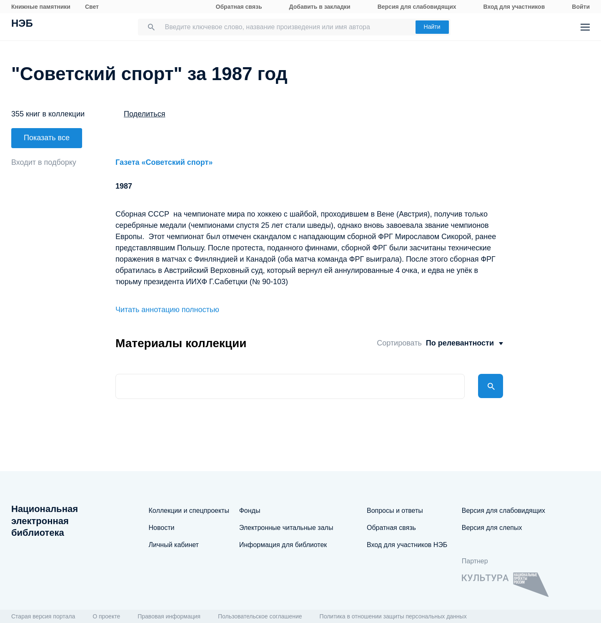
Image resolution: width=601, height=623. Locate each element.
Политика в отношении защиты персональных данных (393, 616)
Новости (162, 527)
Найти (432, 26)
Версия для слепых (492, 527)
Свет (92, 6)
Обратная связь (239, 6)
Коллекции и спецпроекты (189, 510)
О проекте (106, 616)
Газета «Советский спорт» (164, 159)
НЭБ (22, 24)
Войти (581, 6)
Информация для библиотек (283, 544)
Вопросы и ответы (395, 510)
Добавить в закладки (320, 6)
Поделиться (144, 114)
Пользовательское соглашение (260, 616)
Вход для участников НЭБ (407, 544)
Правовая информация (169, 616)
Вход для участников (514, 6)
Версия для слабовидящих (417, 6)
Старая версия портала (43, 616)
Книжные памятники (40, 6)
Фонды (249, 510)
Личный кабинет (174, 544)
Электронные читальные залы (286, 527)
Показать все (47, 138)
